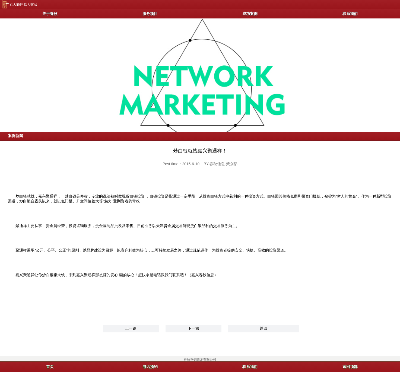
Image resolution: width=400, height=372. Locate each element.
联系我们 (350, 13)
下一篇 (193, 328)
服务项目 (150, 13)
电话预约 (150, 366)
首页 (50, 366)
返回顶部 (350, 366)
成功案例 (250, 13)
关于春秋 (50, 13)
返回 (263, 328)
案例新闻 (15, 135)
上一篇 (130, 328)
